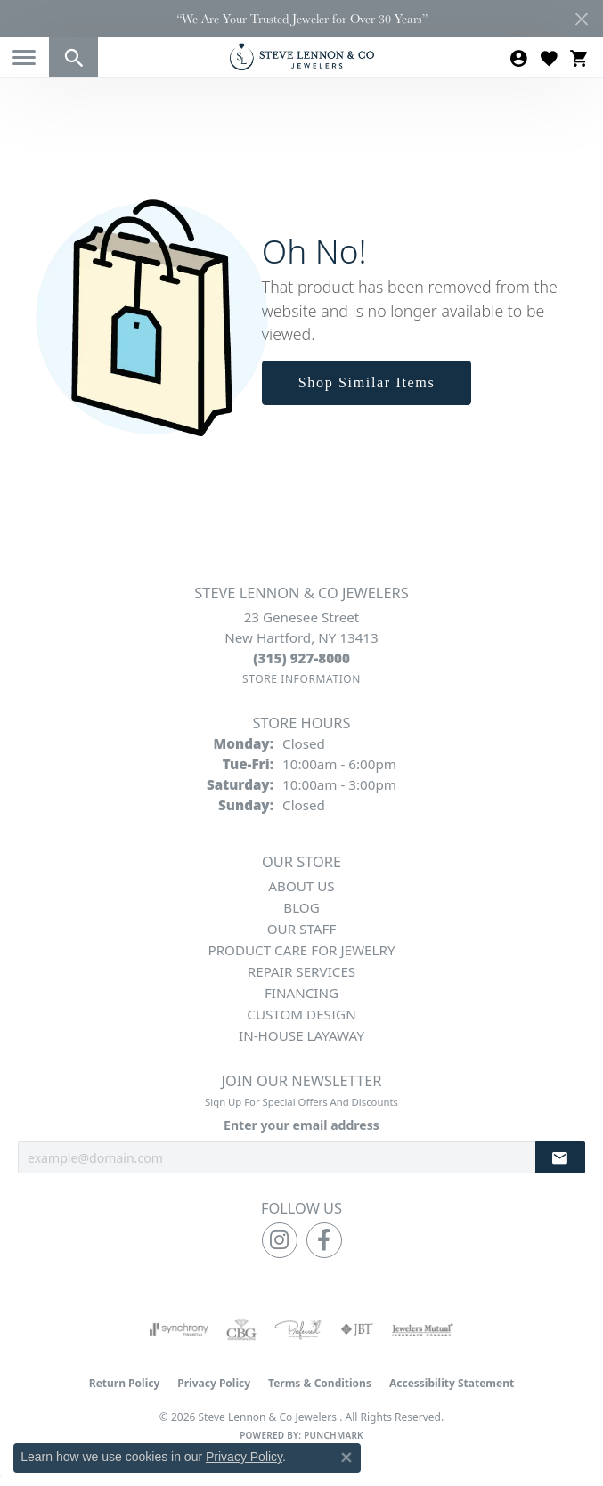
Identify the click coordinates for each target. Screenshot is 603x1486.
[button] (73, 57)
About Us (301, 886)
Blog (301, 907)
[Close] (581, 19)
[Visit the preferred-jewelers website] (298, 1329)
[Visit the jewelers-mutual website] (422, 1329)
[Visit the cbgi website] (241, 1329)
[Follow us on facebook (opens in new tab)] (324, 1240)
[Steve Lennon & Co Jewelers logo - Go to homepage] (302, 56)
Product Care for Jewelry (301, 950)
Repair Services (301, 971)
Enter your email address (301, 1125)
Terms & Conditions (319, 1383)
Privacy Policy (213, 1383)
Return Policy (124, 1383)
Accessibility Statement (451, 1383)
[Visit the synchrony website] (179, 1329)
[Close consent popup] (346, 1457)
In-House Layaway (301, 1035)
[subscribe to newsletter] (560, 1157)
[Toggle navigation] (24, 57)
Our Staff (302, 929)
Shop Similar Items (367, 382)
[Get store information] (301, 678)
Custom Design (301, 1014)
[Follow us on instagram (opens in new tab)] (279, 1240)
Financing (301, 993)
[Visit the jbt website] (357, 1329)
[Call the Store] (301, 658)
